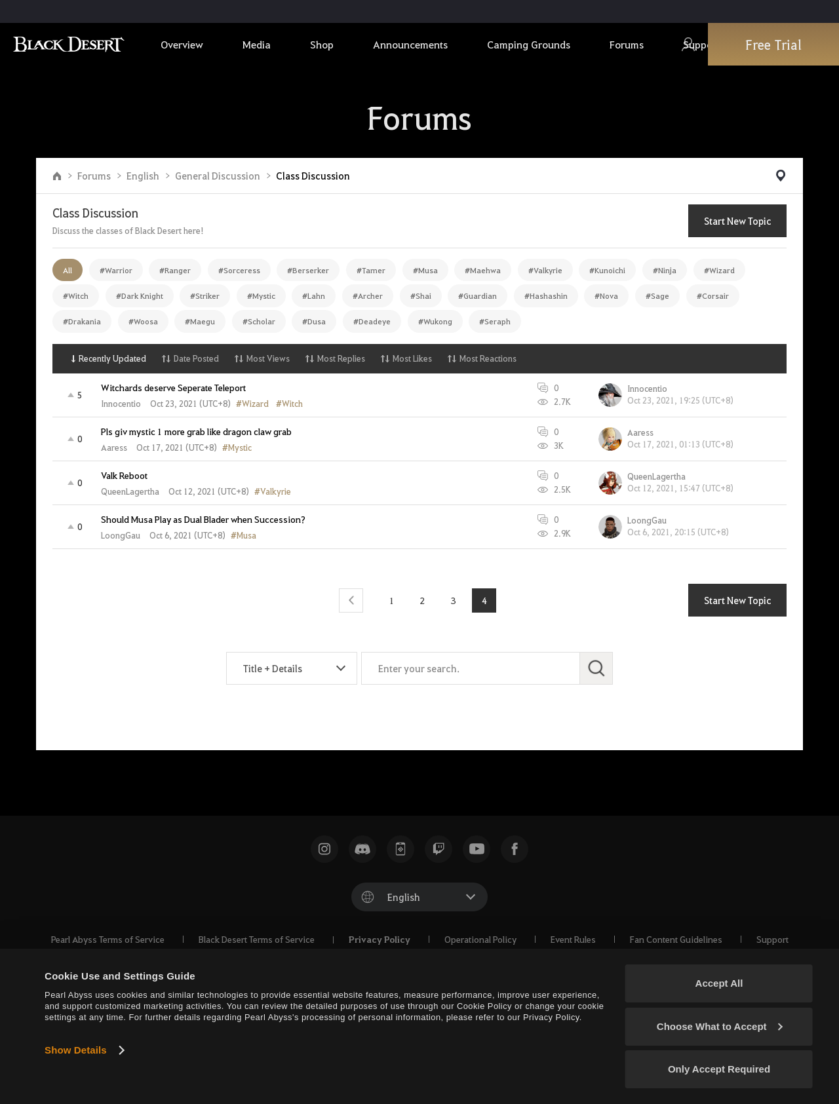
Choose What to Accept (720, 1026)
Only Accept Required (719, 1069)
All (67, 270)
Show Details (76, 1050)
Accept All (719, 983)
